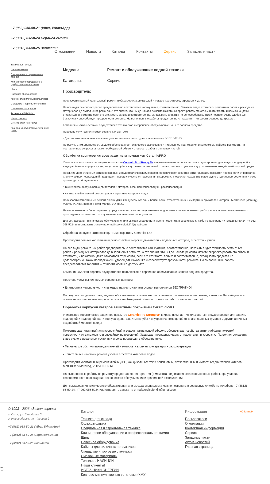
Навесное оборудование (24, 94)
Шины (14, 89)
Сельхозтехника (19, 69)
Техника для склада (21, 64)
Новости (93, 51)
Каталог (118, 51)
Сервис (170, 51)
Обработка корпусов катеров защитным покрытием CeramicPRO (107, 233)
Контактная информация (204, 428)
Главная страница (199, 447)
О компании (194, 423)
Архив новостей (197, 442)
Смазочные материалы (23, 108)
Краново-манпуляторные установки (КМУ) (30, 129)
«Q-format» (247, 411)
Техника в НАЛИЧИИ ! (23, 113)
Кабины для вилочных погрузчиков (29, 99)
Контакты (144, 51)
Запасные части (201, 51)
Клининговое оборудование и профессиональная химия (26, 82)
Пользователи (196, 419)
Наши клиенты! (19, 118)
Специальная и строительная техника (27, 75)
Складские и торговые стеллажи (28, 103)
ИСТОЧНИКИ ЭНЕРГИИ (24, 123)
